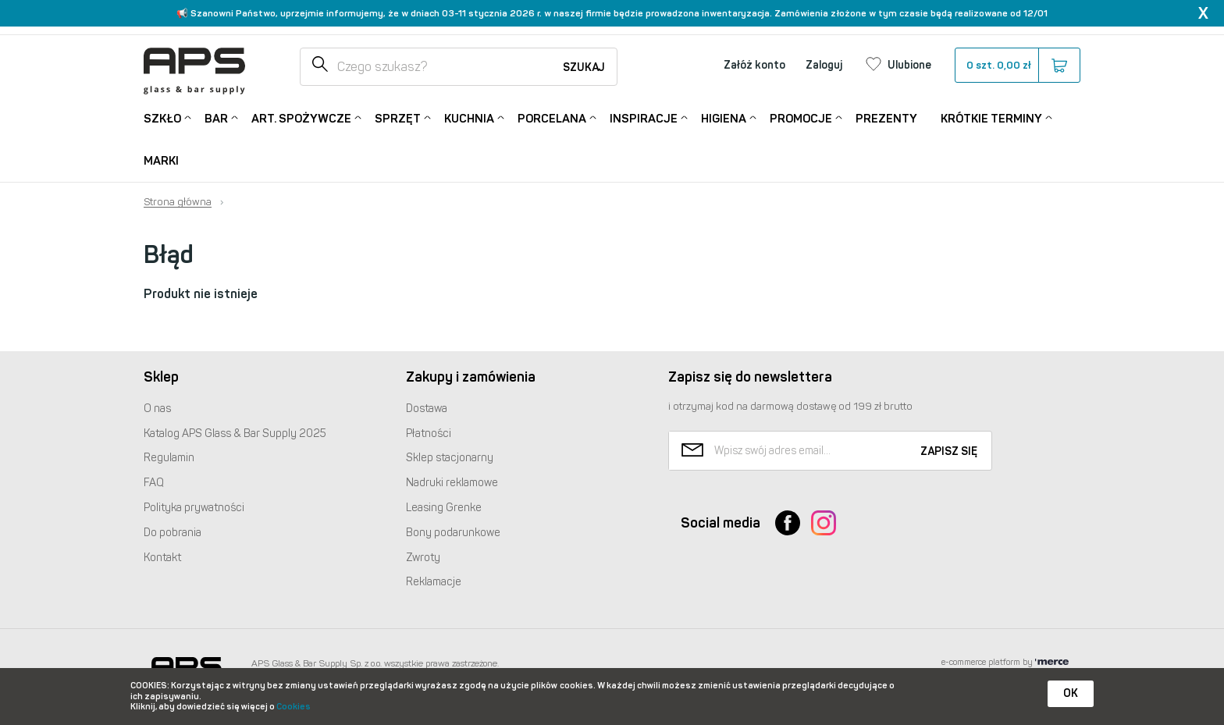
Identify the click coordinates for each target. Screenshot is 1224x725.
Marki (161, 161)
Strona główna (178, 202)
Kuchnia (469, 117)
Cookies (293, 707)
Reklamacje (433, 581)
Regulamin (169, 457)
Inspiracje (644, 117)
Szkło (162, 117)
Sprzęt (398, 117)
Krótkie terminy (991, 117)
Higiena (723, 117)
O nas (157, 408)
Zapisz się (948, 451)
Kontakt (162, 557)
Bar (216, 117)
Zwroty (423, 557)
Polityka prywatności (194, 507)
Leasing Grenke (444, 507)
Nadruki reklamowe (452, 482)
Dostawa (426, 408)
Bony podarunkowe (453, 532)
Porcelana (552, 117)
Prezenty (886, 119)
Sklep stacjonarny (449, 457)
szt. (1016, 66)
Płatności (428, 433)
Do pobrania (172, 532)
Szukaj (584, 67)
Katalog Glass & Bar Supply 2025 (235, 433)
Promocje (801, 117)
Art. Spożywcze (301, 117)
